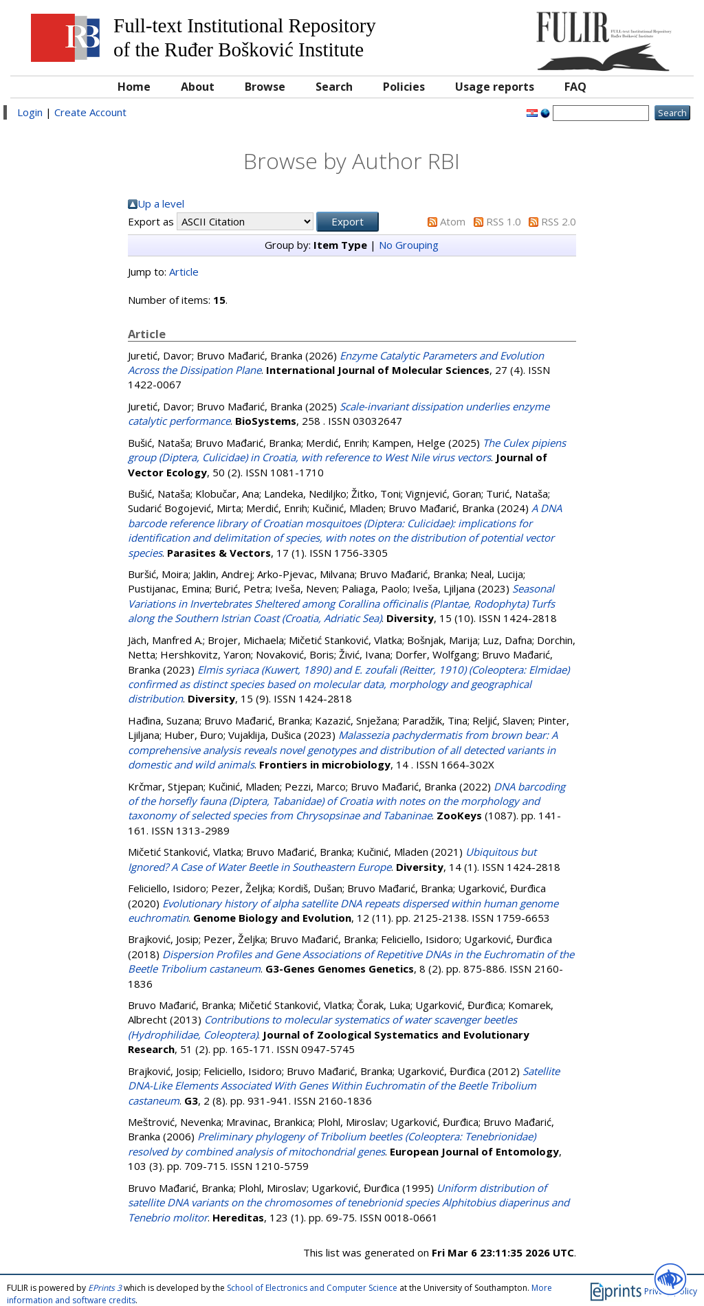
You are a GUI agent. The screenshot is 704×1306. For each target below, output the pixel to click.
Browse (265, 86)
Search (334, 86)
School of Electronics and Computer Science (312, 1288)
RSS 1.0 (503, 221)
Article (184, 271)
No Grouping (409, 245)
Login (30, 112)
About (197, 86)
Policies (404, 86)
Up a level (161, 203)
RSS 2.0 (558, 221)
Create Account (90, 112)
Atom (452, 221)
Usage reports (494, 86)
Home (134, 86)
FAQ (575, 86)
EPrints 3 (105, 1288)
